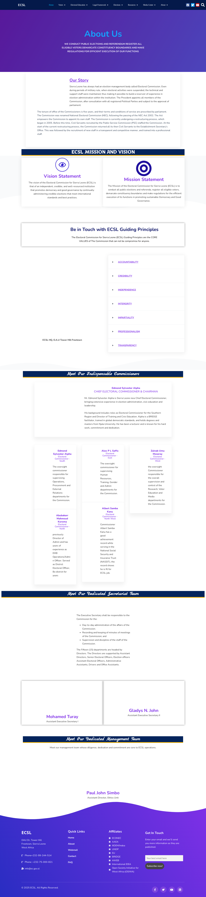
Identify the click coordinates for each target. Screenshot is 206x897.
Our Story (80, 80)
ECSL (26, 832)
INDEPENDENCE (127, 289)
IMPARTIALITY (126, 317)
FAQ (70, 862)
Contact (72, 856)
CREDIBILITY (125, 276)
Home (71, 837)
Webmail (73, 850)
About (71, 843)
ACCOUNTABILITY (128, 262)
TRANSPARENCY (127, 345)
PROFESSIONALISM (129, 331)
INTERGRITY (125, 303)
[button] (202, 5)
